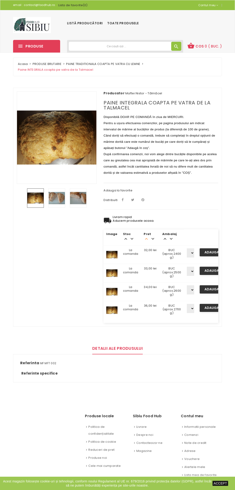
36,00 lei (150, 305)
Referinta (29, 363)
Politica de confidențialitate (101, 430)
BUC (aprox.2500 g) (171, 272)
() (72, 5)
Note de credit (195, 443)
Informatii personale (200, 427)
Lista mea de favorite (200, 475)
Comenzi (191, 435)
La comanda (130, 252)
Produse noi (97, 458)
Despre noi (144, 435)
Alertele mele (194, 467)
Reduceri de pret (101, 450)
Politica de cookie (102, 442)
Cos (204, 45)
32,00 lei (150, 250)
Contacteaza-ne (149, 443)
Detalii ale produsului (117, 348)
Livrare (141, 427)
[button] (204, 46)
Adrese (190, 451)
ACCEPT (220, 483)
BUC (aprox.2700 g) (171, 309)
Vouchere (192, 459)
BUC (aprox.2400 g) (171, 254)
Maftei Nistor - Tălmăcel (143, 93)
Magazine (144, 451)
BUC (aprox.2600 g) (171, 291)
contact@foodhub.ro (39, 5)
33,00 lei (150, 268)
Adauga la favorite (118, 190)
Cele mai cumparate (104, 466)
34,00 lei (150, 287)
